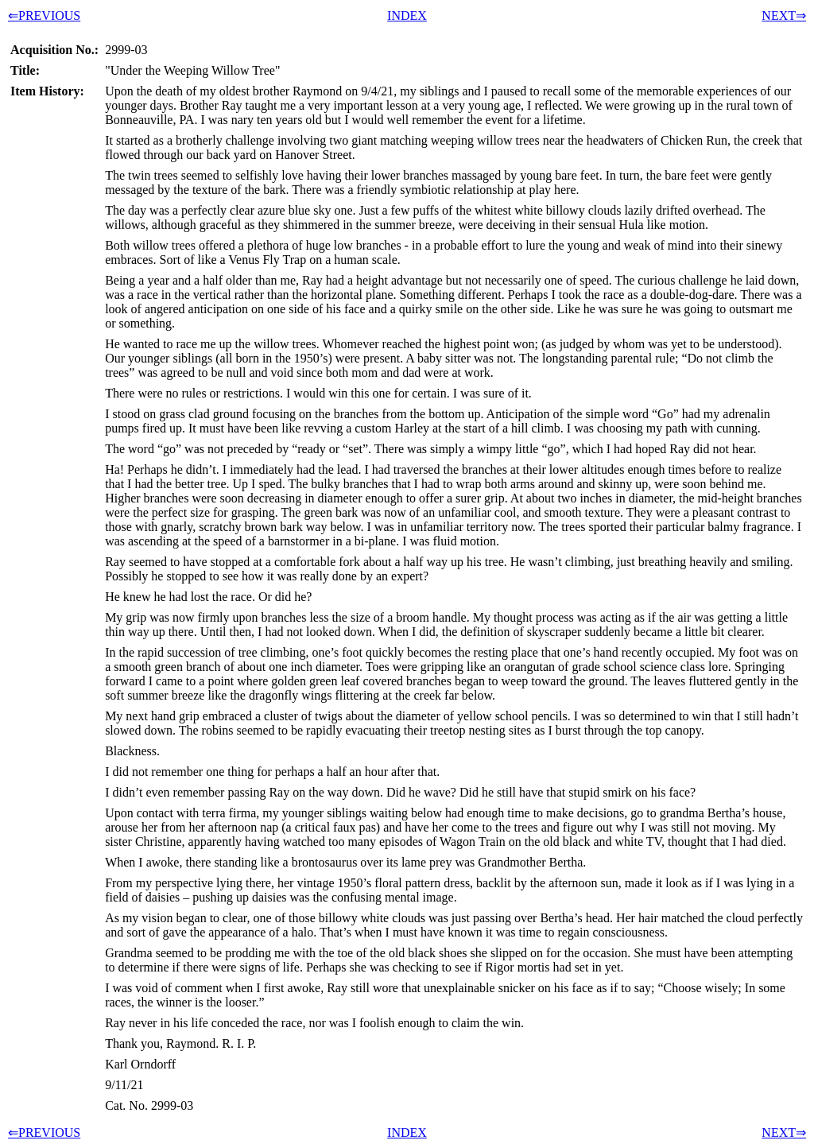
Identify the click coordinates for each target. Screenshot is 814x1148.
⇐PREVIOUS (44, 15)
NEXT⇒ (784, 15)
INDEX (407, 15)
